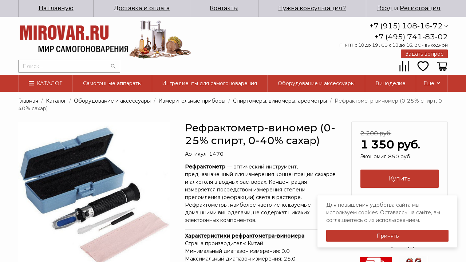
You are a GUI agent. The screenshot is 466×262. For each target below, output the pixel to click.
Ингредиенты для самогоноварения (209, 83)
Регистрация (420, 8)
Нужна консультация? (312, 8)
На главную (56, 8)
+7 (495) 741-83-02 (411, 36)
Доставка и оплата (142, 8)
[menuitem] (56, 8)
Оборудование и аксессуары (316, 83)
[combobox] (69, 65)
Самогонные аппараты (112, 83)
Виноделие (390, 83)
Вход (384, 8)
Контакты (224, 8)
